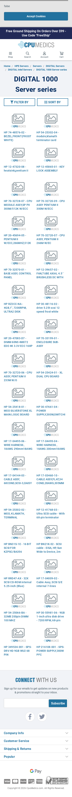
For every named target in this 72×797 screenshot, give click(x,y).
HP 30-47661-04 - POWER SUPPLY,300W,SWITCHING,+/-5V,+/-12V (50, 410)
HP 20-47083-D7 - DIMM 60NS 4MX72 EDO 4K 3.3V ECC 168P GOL (18, 343)
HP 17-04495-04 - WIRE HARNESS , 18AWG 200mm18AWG (50, 445)
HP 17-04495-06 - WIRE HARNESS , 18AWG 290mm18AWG (18, 445)
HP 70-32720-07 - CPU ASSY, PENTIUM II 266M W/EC (50, 239)
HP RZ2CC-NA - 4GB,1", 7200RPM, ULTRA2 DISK (15, 307)
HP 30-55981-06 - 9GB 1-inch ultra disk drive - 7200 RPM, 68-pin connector (50, 618)
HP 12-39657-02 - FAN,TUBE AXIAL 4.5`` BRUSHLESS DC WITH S (50, 275)
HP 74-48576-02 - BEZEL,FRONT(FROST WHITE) (17, 136)
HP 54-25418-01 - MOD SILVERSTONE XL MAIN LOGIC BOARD (18, 410)
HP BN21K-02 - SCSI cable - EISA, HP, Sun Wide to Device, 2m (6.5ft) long (49, 549)
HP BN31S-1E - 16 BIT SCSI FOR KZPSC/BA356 (17, 547)
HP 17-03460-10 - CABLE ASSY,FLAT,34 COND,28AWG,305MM (50, 479)
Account (44, 55)
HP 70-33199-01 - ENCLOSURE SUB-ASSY (47, 342)
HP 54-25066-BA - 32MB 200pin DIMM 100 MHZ (16, 616)
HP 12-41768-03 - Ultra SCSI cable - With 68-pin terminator (50, 513)
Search (27, 55)
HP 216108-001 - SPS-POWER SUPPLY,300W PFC (50, 650)
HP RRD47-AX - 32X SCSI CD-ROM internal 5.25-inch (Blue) (17, 582)
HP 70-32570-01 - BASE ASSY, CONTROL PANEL (18, 273)
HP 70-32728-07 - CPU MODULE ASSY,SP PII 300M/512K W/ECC (18, 204)
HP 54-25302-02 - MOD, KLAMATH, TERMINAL (15, 513)
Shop (10, 55)
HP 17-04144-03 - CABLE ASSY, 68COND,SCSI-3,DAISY (18, 479)
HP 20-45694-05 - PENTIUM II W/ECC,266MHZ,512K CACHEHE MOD (17, 241)
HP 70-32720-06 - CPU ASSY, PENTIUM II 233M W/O (18, 376)
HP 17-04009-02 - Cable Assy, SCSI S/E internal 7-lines (49, 582)
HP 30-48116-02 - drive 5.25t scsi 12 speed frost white (48, 307)
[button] (19, 102)
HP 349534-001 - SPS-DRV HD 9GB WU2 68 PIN (18, 650)
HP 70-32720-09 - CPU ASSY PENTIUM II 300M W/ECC (50, 204)
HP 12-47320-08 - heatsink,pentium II (16, 168)
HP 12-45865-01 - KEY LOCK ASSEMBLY (50, 168)
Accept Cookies (36, 16)
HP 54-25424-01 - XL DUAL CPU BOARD (49, 374)
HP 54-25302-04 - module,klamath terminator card (47, 136)
